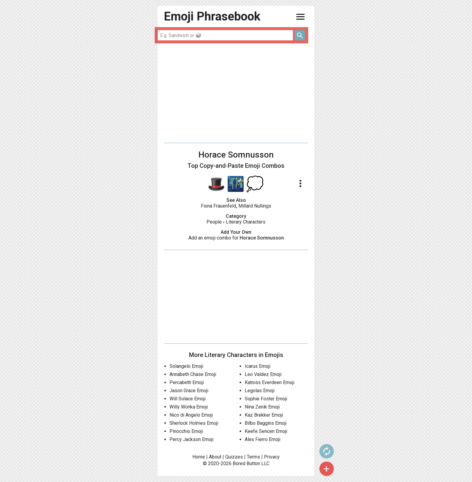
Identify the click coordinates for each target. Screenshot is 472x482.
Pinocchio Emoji (186, 431)
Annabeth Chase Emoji (192, 374)
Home (198, 457)
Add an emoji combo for (236, 238)
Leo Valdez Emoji (263, 374)
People (214, 222)
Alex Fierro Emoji (262, 439)
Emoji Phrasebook (212, 16)
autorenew (326, 451)
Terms (253, 457)
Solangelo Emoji (186, 366)
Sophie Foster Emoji (266, 399)
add (326, 468)
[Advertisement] (236, 93)
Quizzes (234, 457)
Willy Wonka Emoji (188, 407)
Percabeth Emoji (186, 382)
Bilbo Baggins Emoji (266, 423)
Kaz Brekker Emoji (264, 415)
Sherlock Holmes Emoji (193, 423)
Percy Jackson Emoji (191, 439)
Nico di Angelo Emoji (191, 415)
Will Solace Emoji (187, 399)
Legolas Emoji (260, 390)
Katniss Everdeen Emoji (269, 382)
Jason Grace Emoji (188, 390)
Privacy (272, 457)
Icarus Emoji (257, 366)
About (215, 457)
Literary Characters (246, 222)
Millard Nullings (254, 206)
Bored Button (246, 463)
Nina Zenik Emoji (262, 407)
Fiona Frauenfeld (218, 206)
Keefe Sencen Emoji (266, 431)
